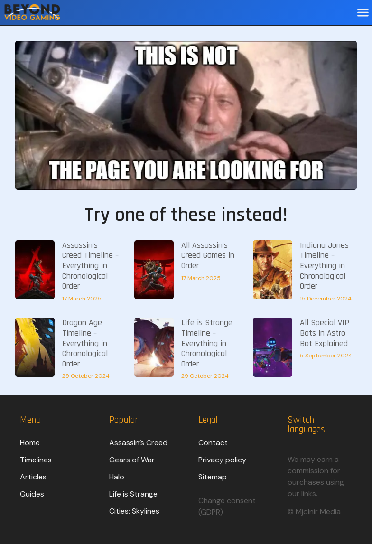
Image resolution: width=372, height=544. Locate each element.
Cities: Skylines (134, 511)
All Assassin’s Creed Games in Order (207, 255)
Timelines (36, 460)
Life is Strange (133, 494)
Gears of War (132, 460)
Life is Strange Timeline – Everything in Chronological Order (206, 343)
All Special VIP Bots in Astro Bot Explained (324, 332)
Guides (32, 494)
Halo (116, 477)
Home (30, 443)
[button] (362, 12)
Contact (213, 443)
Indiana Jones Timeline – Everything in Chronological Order (324, 265)
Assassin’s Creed (138, 443)
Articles (33, 477)
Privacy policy (222, 460)
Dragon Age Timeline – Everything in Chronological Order (85, 343)
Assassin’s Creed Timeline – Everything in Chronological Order (90, 265)
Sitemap (212, 477)
